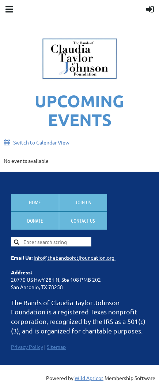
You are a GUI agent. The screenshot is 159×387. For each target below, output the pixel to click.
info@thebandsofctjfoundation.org (75, 257)
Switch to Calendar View (41, 142)
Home (35, 202)
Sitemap (56, 346)
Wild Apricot (89, 378)
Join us (83, 202)
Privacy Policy (27, 346)
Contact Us (83, 220)
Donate (35, 220)
